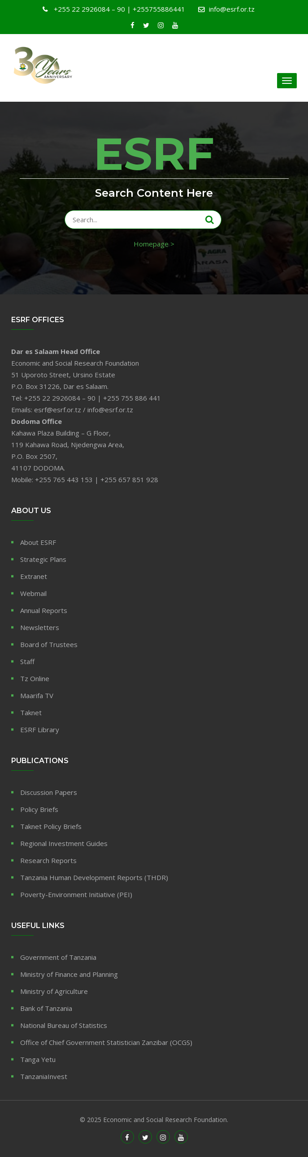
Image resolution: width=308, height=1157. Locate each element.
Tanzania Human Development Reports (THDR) (94, 877)
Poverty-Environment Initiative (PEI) (76, 894)
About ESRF (38, 542)
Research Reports (48, 860)
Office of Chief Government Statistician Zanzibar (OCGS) (106, 1042)
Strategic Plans (43, 559)
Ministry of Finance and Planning (69, 974)
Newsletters (39, 627)
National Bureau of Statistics (63, 1025)
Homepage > (154, 243)
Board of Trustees (49, 644)
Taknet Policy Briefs (51, 826)
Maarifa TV (36, 695)
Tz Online (34, 678)
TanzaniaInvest (43, 1076)
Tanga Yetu (38, 1059)
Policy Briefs (39, 809)
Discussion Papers (48, 792)
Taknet (31, 712)
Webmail (33, 593)
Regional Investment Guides (64, 843)
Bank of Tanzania (46, 1008)
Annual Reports (43, 610)
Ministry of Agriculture (54, 991)
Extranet (33, 576)
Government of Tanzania (58, 957)
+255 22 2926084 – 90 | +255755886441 (118, 8)
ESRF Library (39, 729)
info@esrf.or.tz (232, 8)
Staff (27, 661)
